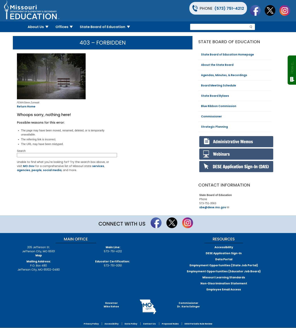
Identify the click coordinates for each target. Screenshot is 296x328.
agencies (23, 170)
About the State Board (217, 65)
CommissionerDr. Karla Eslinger (188, 304)
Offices (65, 26)
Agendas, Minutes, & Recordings (224, 75)
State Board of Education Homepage (227, 54)
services (98, 166)
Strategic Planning (214, 127)
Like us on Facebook (257, 10)
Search (21, 150)
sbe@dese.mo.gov (214, 207)
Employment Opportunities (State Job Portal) (224, 265)
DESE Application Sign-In (224, 253)
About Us (40, 26)
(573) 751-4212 (229, 8)
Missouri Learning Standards (223, 277)
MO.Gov (28, 166)
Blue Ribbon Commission (218, 106)
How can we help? (292, 66)
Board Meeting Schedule (218, 85)
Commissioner (211, 116)
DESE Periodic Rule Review (198, 323)
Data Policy (131, 323)
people (37, 170)
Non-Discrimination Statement (223, 283)
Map (38, 255)
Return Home (26, 106)
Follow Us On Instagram (286, 10)
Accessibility (223, 247)
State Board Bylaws (215, 96)
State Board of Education (106, 26)
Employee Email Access (223, 289)
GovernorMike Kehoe (111, 304)
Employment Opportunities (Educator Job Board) (224, 271)
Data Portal (223, 259)
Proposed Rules (170, 323)
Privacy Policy (91, 323)
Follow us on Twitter (271, 10)
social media (52, 170)
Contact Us (149, 323)
